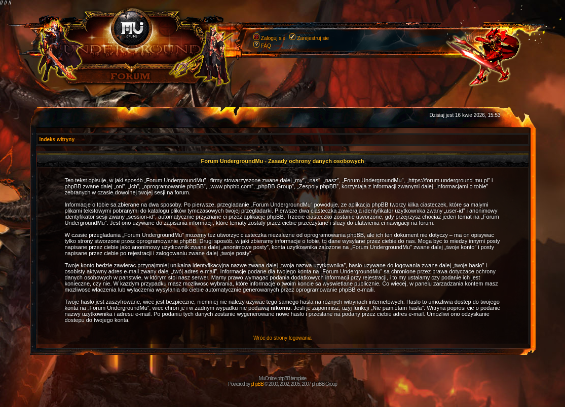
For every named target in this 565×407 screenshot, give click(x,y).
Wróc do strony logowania (282, 338)
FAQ (266, 46)
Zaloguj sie (273, 38)
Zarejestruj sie (313, 38)
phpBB (257, 384)
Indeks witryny (57, 139)
